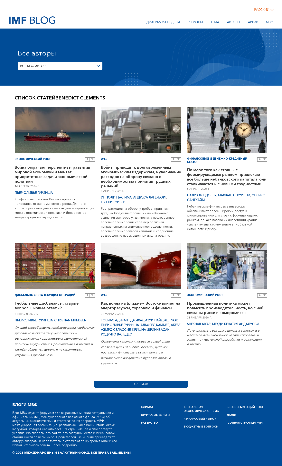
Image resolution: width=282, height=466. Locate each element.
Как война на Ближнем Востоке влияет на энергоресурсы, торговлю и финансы (140, 306)
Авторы (233, 23)
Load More (141, 384)
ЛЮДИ (231, 415)
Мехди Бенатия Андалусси (235, 324)
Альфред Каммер (154, 325)
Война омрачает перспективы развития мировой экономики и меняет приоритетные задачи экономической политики (52, 174)
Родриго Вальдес (116, 334)
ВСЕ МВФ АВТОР (32, 66)
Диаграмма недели (163, 23)
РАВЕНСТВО (149, 423)
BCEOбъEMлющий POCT (245, 407)
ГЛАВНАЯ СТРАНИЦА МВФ (245, 423)
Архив (253, 23)
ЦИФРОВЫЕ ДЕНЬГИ (155, 415)
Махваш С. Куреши (234, 195)
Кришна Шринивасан (150, 330)
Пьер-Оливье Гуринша (34, 193)
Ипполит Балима (116, 197)
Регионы (195, 23)
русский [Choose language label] (261, 9)
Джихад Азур (141, 320)
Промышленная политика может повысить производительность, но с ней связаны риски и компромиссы (225, 308)
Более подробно (64, 445)
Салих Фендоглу (201, 195)
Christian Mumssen (70, 320)
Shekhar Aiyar (199, 324)
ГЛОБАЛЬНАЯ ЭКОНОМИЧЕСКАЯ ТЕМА (201, 409)
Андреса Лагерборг (149, 197)
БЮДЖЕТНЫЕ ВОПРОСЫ (201, 427)
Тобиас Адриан (115, 320)
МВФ (269, 23)
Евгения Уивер (113, 202)
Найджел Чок (166, 320)
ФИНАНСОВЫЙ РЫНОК (200, 419)
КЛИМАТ (147, 407)
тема (215, 23)
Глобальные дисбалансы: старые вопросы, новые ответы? (47, 306)
